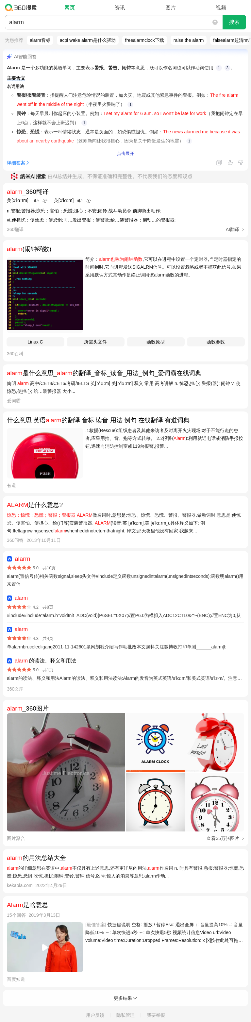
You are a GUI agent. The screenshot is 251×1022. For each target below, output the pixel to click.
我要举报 (156, 1015)
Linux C (35, 341)
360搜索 (22, 7)
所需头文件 (95, 341)
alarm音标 (40, 40)
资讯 (120, 7)
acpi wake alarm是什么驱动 (88, 40)
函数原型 (155, 341)
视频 (221, 7)
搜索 (234, 22)
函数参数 (216, 341)
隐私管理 (125, 1015)
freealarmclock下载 (144, 40)
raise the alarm (189, 40)
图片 (170, 7)
